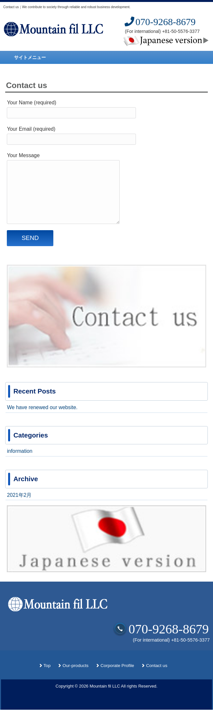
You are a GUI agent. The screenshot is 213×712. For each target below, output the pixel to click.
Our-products (75, 665)
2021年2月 (19, 495)
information (19, 451)
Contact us (156, 665)
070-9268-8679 (159, 21)
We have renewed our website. (42, 407)
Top (47, 665)
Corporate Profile (117, 665)
